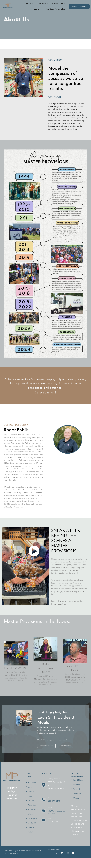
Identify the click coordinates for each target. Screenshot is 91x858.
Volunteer (76, 6)
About (28, 3)
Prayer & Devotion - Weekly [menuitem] (77, 793)
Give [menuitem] (30, 787)
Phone (50, 798)
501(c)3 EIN (52, 818)
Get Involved (57, 3)
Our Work (42, 3)
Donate (83, 6)
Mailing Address (54, 779)
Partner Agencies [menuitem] (32, 802)
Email (50, 807)
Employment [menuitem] (33, 818)
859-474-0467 (54, 801)
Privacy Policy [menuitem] (31, 829)
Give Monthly (65, 745)
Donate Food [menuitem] (31, 793)
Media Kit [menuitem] (32, 823)
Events (36, 9)
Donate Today (46, 745)
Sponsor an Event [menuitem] (33, 811)
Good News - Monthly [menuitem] (78, 782)
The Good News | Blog (55, 9)
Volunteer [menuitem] (32, 782)
